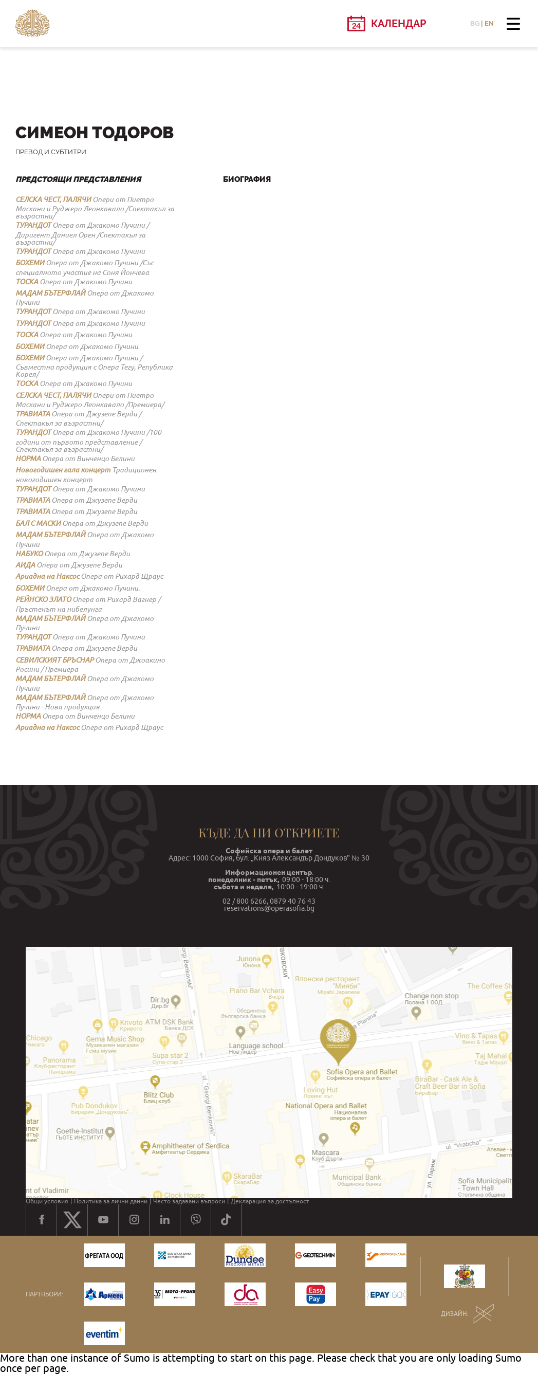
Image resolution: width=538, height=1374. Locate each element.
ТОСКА (26, 282)
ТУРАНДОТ (33, 225)
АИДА (25, 565)
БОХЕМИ (29, 263)
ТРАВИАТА (32, 414)
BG (474, 23)
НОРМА (28, 458)
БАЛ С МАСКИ (38, 523)
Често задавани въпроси (189, 1201)
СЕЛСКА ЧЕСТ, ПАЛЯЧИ (53, 199)
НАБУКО (29, 553)
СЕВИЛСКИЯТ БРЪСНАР (54, 660)
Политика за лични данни (110, 1201)
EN (489, 23)
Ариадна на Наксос (47, 576)
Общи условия (47, 1201)
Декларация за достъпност (270, 1201)
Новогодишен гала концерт (62, 470)
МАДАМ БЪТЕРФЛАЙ (50, 293)
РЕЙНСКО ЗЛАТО (43, 599)
